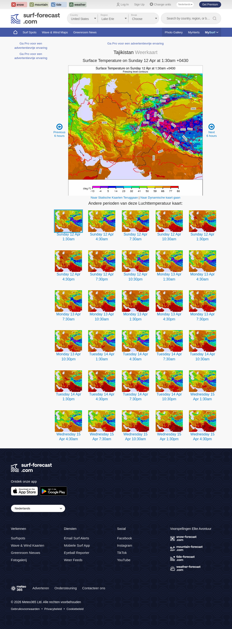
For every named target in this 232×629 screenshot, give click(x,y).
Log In (125, 4)
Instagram (124, 545)
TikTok (122, 553)
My (211, 32)
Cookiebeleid (75, 609)
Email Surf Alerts (76, 538)
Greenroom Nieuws (25, 553)
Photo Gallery (174, 32)
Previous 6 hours (59, 130)
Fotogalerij (19, 560)
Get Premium (210, 4)
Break (134, 15)
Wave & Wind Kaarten (27, 545)
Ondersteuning (65, 588)
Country (74, 15)
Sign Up (139, 4)
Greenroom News (85, 32)
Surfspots (18, 538)
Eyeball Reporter (76, 553)
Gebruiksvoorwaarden (25, 609)
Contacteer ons (93, 588)
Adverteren (40, 588)
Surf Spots (29, 32)
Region (104, 15)
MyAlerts (194, 32)
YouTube (123, 560)
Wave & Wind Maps (55, 32)
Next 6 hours (211, 130)
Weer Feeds (73, 560)
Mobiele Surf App (77, 545)
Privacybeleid (53, 609)
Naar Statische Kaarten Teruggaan (114, 197)
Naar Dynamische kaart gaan (160, 197)
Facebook (124, 538)
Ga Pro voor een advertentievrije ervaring (135, 43)
